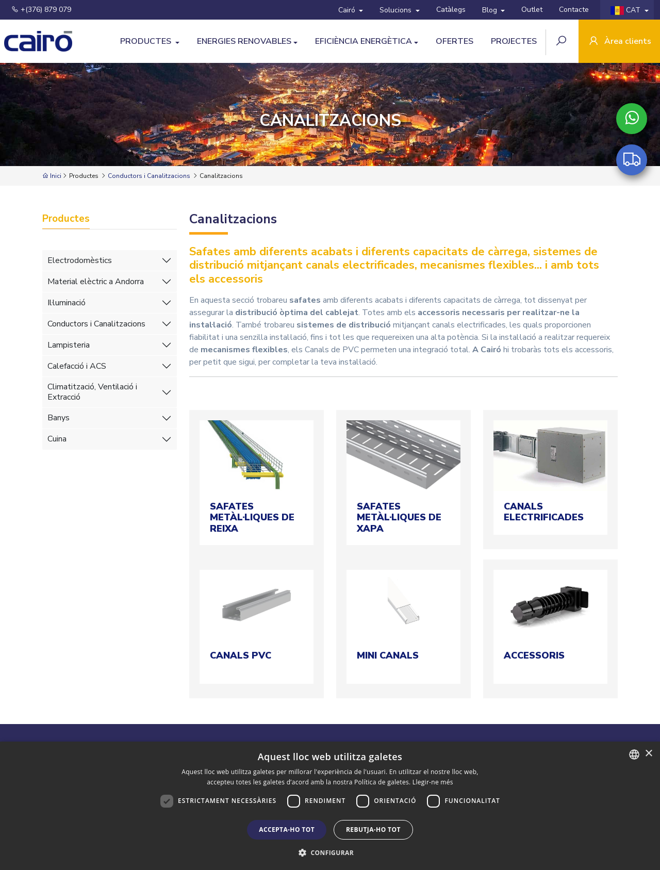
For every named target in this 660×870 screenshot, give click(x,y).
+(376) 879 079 (41, 9)
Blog (490, 10)
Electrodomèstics (79, 260)
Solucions (397, 10)
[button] (330, 852)
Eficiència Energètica (363, 41)
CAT (626, 10)
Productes (146, 41)
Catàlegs (451, 9)
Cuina (57, 439)
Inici (51, 176)
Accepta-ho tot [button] (287, 829)
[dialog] (330, 806)
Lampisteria (68, 345)
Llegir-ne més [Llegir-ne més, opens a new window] (432, 782)
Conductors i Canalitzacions (149, 176)
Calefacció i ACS (76, 366)
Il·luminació (66, 302)
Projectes (514, 41)
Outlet (531, 9)
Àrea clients (619, 42)
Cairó (347, 10)
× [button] (648, 754)
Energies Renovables (244, 41)
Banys (58, 417)
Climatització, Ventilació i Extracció (92, 391)
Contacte (574, 9)
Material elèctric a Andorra (95, 281)
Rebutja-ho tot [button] (373, 829)
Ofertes (454, 41)
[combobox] (634, 754)
